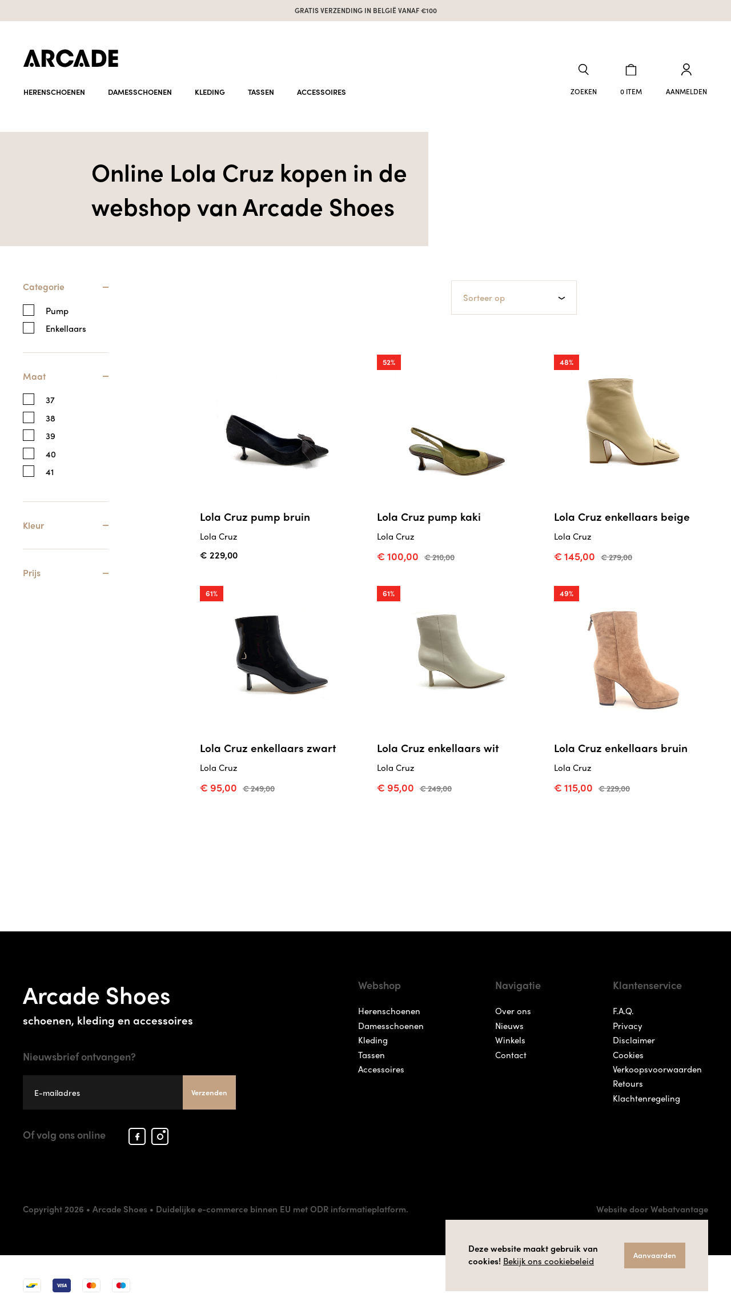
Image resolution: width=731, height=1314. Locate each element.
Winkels (510, 1038)
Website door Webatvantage (652, 1208)
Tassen (261, 90)
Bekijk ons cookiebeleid (548, 1261)
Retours (628, 1082)
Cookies (628, 1053)
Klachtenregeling (646, 1097)
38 (50, 417)
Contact (511, 1053)
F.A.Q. (623, 1009)
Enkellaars (66, 327)
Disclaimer (634, 1038)
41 (50, 471)
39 (50, 435)
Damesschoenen (140, 90)
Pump (57, 310)
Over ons (513, 1009)
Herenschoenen (54, 90)
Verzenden (209, 1091)
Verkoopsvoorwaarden (657, 1068)
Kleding (210, 90)
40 (51, 453)
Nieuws (509, 1024)
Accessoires (321, 90)
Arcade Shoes (129, 1000)
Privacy (627, 1024)
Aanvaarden (654, 1254)
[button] (586, 79)
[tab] (66, 291)
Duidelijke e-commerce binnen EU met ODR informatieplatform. (282, 1208)
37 (50, 399)
